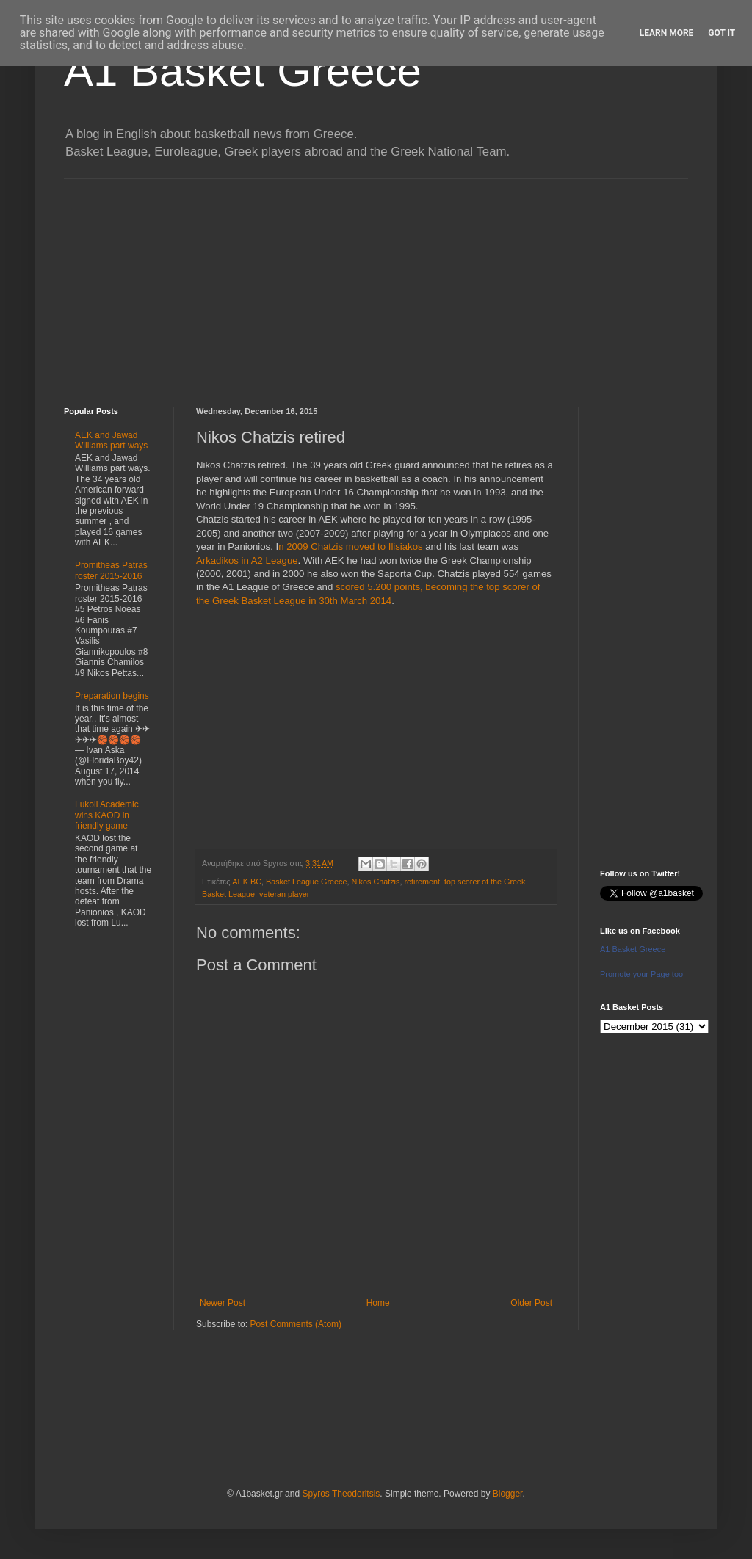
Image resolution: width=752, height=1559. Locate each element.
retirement (422, 881)
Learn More (667, 33)
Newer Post (222, 1303)
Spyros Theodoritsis (341, 1494)
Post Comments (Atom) (295, 1324)
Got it (721, 33)
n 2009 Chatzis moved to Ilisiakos (350, 546)
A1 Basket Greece (243, 70)
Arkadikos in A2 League (247, 560)
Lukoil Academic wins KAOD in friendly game (107, 815)
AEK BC (246, 881)
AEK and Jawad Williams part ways (111, 440)
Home (378, 1303)
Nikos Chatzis (375, 881)
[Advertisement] (376, 282)
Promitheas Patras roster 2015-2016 (111, 570)
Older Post (531, 1303)
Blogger (508, 1494)
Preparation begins (112, 696)
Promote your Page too (641, 974)
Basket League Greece (306, 881)
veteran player (284, 894)
